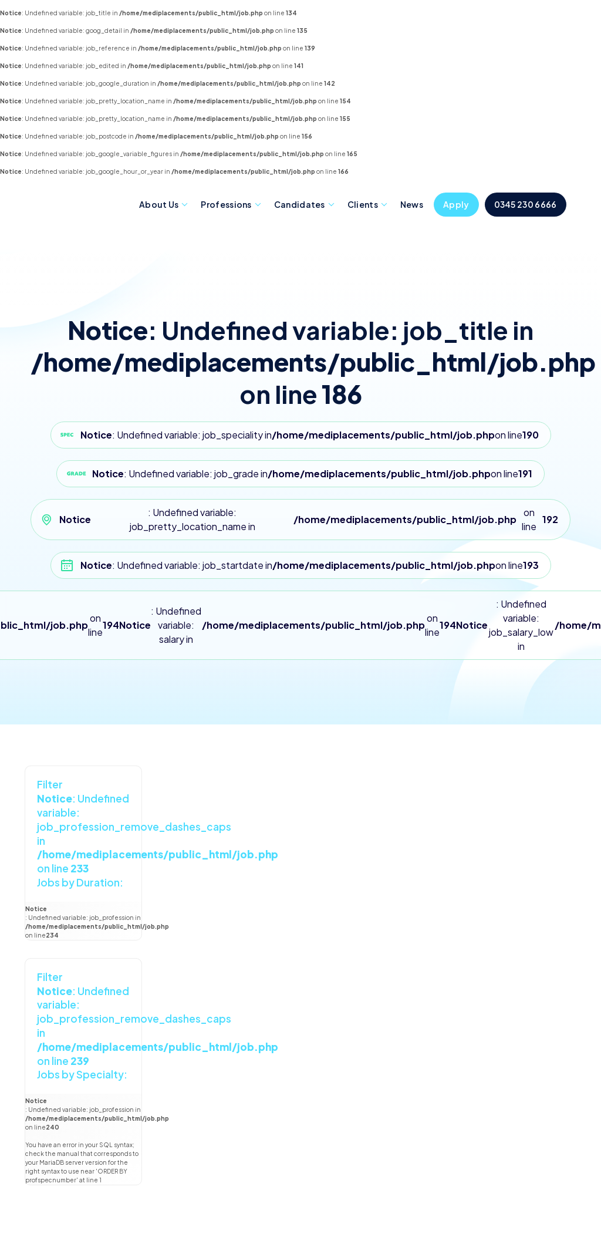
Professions (226, 204)
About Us (158, 204)
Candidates (299, 204)
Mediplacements (79, 204)
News (411, 204)
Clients (362, 204)
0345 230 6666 (525, 204)
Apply (456, 204)
